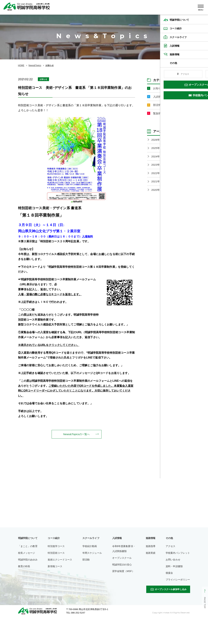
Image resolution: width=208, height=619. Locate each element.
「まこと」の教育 (28, 546)
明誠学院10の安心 (122, 564)
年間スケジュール (92, 553)
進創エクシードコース (60, 559)
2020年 (155, 192)
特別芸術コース (56, 553)
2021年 (155, 183)
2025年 (155, 149)
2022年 (155, 174)
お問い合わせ (173, 559)
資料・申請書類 (174, 566)
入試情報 (158, 96)
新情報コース (55, 566)
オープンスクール (122, 558)
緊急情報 (158, 114)
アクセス (170, 546)
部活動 (86, 559)
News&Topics (35, 65)
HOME (21, 65)
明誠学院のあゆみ (28, 559)
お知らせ (49, 65)
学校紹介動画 (89, 546)
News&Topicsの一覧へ (76, 434)
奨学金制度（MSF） (123, 571)
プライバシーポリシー (178, 579)
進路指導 (151, 546)
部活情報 (158, 105)
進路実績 (151, 553)
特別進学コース (56, 546)
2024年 (155, 157)
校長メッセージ (26, 553)
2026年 (155, 140)
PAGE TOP (205, 602)
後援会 (169, 573)
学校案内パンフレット (178, 553)
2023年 (155, 166)
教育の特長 (24, 566)
